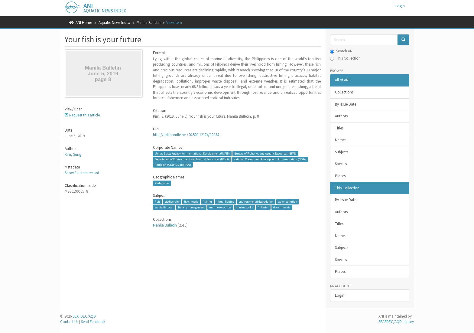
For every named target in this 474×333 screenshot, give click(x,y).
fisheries (263, 207)
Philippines (162, 183)
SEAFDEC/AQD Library (396, 321)
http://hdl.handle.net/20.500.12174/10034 (186, 134)
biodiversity (172, 202)
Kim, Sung (73, 154)
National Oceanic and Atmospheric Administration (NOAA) (270, 159)
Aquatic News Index (114, 22)
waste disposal (164, 207)
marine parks (244, 207)
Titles (339, 128)
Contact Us (69, 321)
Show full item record (82, 172)
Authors (341, 116)
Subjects (341, 152)
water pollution (287, 202)
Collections (344, 92)
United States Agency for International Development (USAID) (192, 153)
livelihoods (191, 202)
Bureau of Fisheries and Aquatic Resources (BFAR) (265, 153)
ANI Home (84, 22)
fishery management (191, 207)
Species (341, 163)
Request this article (82, 115)
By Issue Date (345, 104)
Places (340, 175)
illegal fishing (225, 202)
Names (340, 139)
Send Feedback (93, 321)
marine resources (220, 207)
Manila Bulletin (149, 22)
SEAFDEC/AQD (84, 316)
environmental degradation (256, 202)
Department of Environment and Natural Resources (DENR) (192, 159)
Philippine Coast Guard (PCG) (173, 165)
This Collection (345, 58)
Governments (282, 207)
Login (339, 295)
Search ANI (341, 51)
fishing (207, 202)
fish (157, 202)
